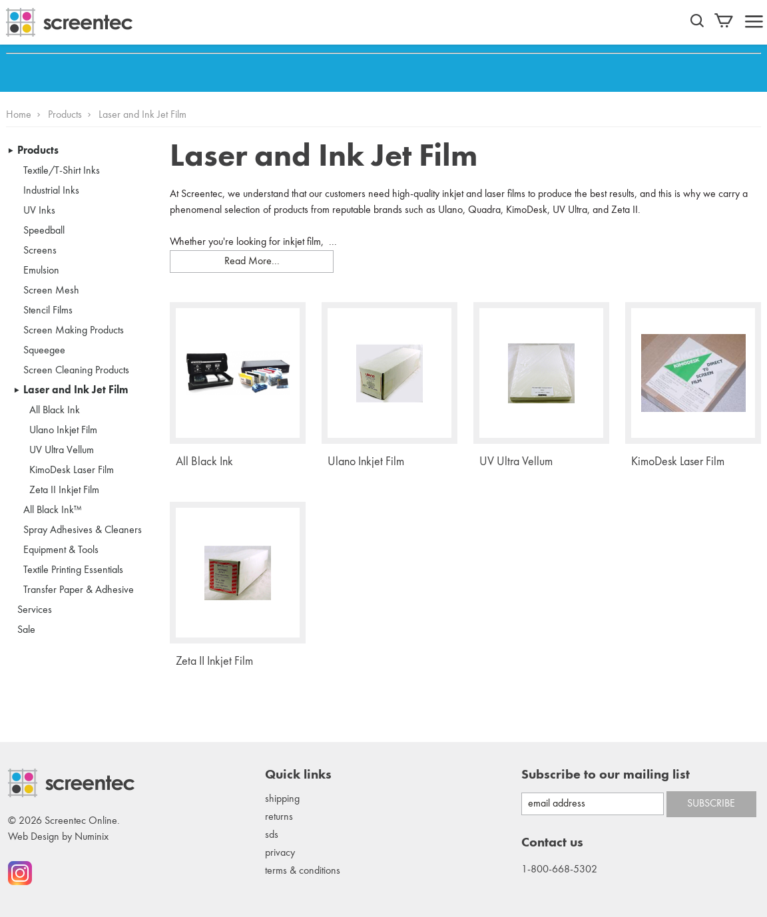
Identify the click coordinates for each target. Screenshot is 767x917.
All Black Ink (54, 410)
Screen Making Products (73, 330)
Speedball (44, 231)
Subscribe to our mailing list (605, 775)
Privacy (280, 853)
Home (18, 115)
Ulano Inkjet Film (63, 430)
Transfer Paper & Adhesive (78, 590)
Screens (40, 251)
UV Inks (39, 211)
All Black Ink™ (52, 510)
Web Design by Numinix (58, 837)
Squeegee (44, 350)
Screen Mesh (51, 290)
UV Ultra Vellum (61, 450)
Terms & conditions (302, 871)
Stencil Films (48, 310)
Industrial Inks (51, 191)
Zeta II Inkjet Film (64, 490)
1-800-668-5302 (559, 869)
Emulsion (41, 271)
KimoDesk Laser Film (71, 470)
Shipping (282, 799)
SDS (271, 835)
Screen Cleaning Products (76, 370)
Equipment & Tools (61, 550)
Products (65, 115)
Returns (279, 817)
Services (34, 610)
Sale (26, 630)
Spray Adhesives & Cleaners (82, 530)
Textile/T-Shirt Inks (61, 171)
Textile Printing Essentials (73, 570)
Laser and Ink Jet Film (75, 390)
